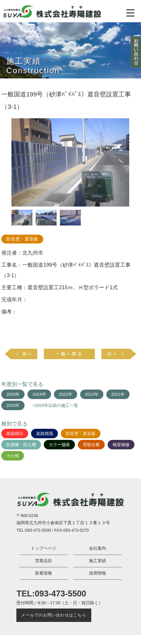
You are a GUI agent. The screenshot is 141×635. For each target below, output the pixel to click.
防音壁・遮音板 (22, 239)
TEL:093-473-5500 (51, 593)
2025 (10, 394)
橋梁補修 (121, 445)
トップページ (43, 548)
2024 (37, 394)
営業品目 (43, 561)
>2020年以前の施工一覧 (55, 405)
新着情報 (43, 573)
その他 (12, 456)
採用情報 (97, 573)
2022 (89, 394)
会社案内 (97, 548)
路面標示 (14, 433)
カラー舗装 (59, 445)
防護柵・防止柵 (21, 445)
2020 (10, 405)
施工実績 (97, 561)
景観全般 (91, 445)
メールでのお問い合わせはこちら (53, 615)
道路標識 (44, 433)
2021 (115, 394)
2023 (63, 394)
